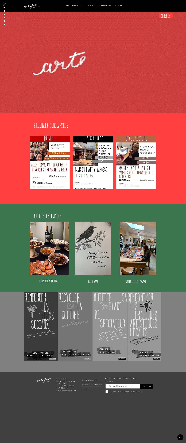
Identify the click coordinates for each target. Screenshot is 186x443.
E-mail (109, 382)
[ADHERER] (166, 15)
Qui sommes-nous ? (89, 380)
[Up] (180, 437)
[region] (40, 326)
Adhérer (85, 389)
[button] (50, 162)
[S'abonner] (146, 386)
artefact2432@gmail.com (66, 390)
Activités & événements (92, 384)
